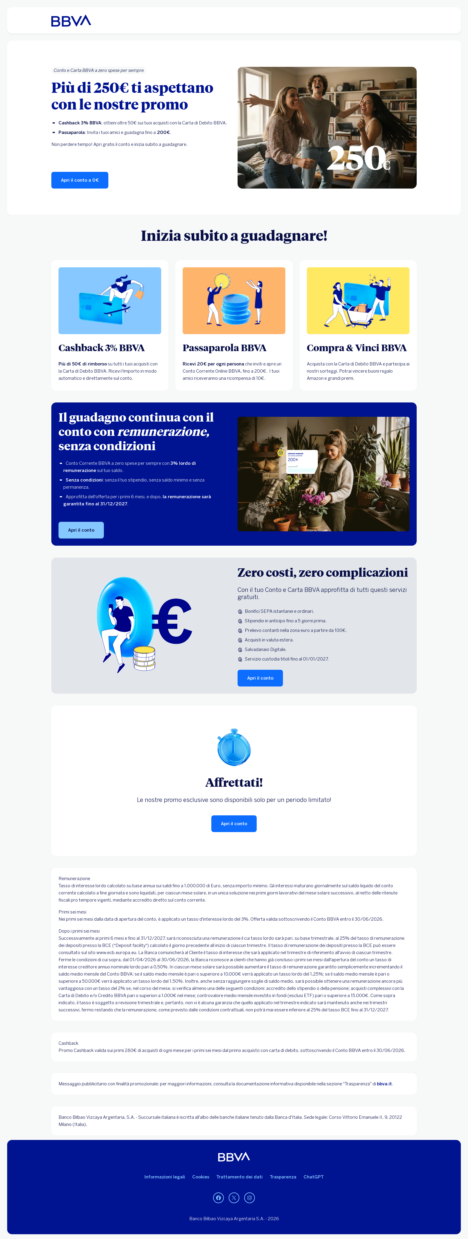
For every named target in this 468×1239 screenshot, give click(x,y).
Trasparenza (283, 1177)
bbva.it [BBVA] (384, 1084)
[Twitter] (234, 1197)
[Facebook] (218, 1197)
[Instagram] (249, 1197)
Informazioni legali (164, 1177)
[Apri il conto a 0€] (79, 180)
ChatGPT (314, 1177)
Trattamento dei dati (239, 1177)
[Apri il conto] (81, 530)
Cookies (200, 1177)
